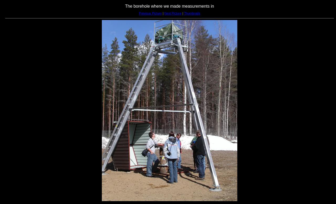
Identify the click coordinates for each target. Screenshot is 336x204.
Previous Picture (150, 13)
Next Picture (172, 13)
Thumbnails (192, 13)
